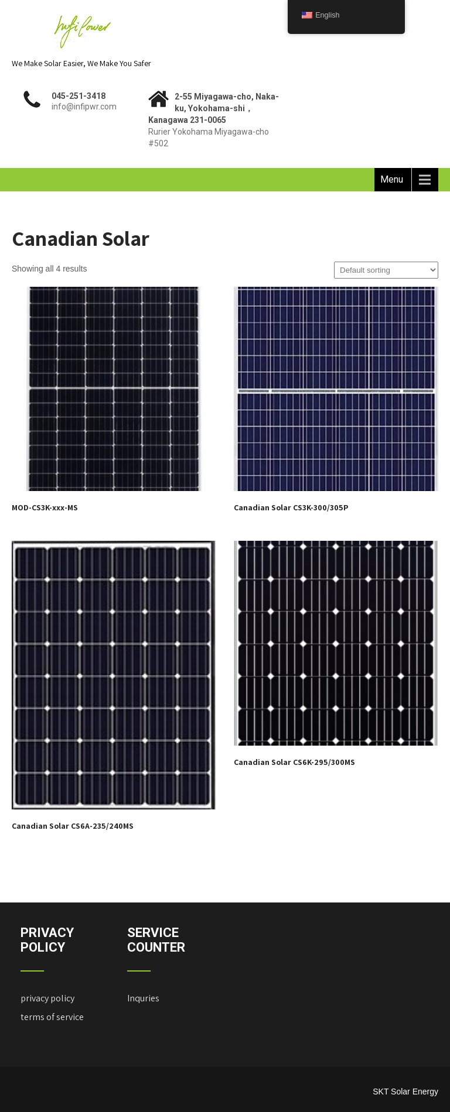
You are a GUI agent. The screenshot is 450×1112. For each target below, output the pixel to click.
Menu (391, 179)
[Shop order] (386, 270)
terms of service (52, 1017)
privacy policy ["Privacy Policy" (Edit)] (47, 998)
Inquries (143, 998)
